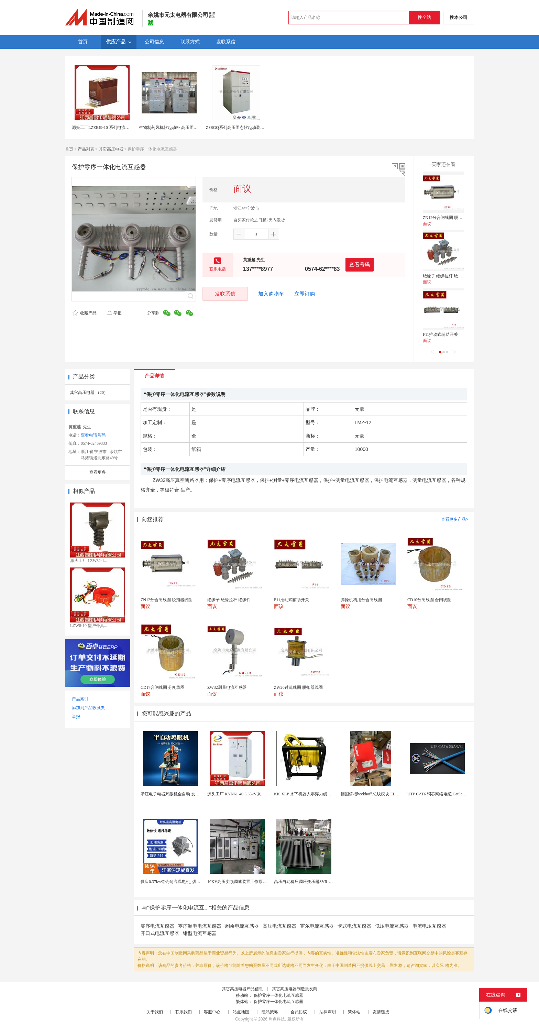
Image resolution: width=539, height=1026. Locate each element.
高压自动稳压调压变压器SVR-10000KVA (311, 881)
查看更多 (97, 472)
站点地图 (241, 1012)
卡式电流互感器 (354, 926)
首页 (69, 149)
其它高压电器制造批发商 (294, 988)
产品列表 (86, 149)
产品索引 (80, 698)
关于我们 (154, 1012)
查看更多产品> (454, 519)
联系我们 (183, 1012)
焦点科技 (276, 1019)
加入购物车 (271, 294)
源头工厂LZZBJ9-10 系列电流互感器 (105, 127)
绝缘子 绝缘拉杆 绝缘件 (444, 276)
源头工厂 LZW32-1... (88, 560)
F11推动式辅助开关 (440, 334)
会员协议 (298, 1012)
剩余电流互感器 (242, 926)
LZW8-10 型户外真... (88, 625)
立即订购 (304, 294)
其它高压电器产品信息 (242, 988)
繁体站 (354, 1012)
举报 (114, 313)
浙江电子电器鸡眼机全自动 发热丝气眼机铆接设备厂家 (191, 794)
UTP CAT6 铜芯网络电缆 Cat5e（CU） (441, 794)
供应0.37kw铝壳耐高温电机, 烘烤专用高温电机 (183, 881)
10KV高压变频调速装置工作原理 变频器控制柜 (250, 881)
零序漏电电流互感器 (199, 926)
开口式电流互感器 (160, 933)
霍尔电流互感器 (317, 926)
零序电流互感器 (157, 926)
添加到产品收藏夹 (88, 707)
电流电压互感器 (429, 926)
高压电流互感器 (279, 926)
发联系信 (225, 294)
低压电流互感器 (392, 926)
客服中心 (212, 1012)
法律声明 (327, 1012)
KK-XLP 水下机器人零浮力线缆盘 (305, 794)
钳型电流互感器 (200, 933)
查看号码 (359, 264)
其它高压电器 (111, 149)
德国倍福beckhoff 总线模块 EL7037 (372, 794)
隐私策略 (270, 1012)
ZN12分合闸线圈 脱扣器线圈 (449, 217)
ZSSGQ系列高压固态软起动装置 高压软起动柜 (248, 127)
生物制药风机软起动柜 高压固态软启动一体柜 (180, 127)
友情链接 (381, 1012)
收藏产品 (85, 313)
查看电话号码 (93, 435)
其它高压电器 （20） (89, 392)
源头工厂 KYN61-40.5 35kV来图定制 (240, 794)
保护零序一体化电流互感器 (278, 995)
